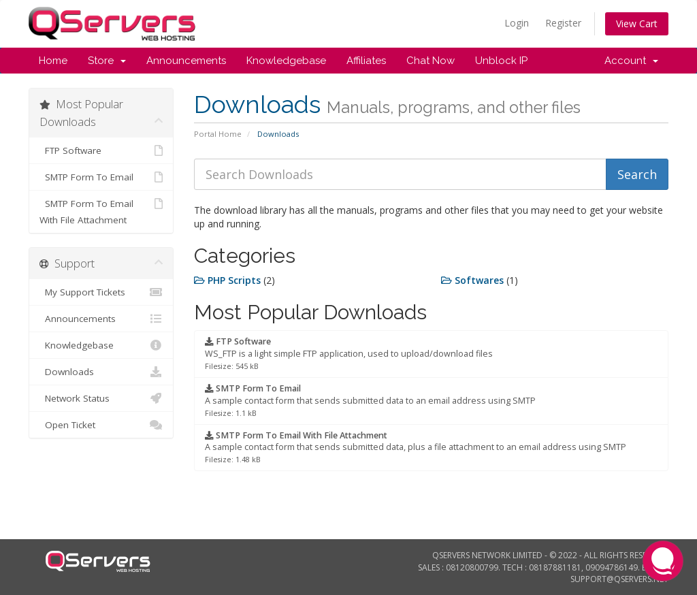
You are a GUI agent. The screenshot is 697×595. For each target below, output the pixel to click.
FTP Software (101, 150)
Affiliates (366, 60)
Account (631, 60)
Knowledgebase (286, 60)
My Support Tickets (101, 292)
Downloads (101, 372)
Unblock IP (501, 60)
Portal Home (218, 134)
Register (563, 22)
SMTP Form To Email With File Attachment (101, 210)
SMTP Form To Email (101, 177)
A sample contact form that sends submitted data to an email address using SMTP (370, 400)
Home (53, 60)
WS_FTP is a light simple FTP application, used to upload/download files (349, 353)
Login (516, 22)
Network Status (101, 398)
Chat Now (430, 60)
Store (107, 60)
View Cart (637, 23)
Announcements (186, 60)
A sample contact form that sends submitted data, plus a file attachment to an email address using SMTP (415, 447)
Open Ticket (101, 425)
